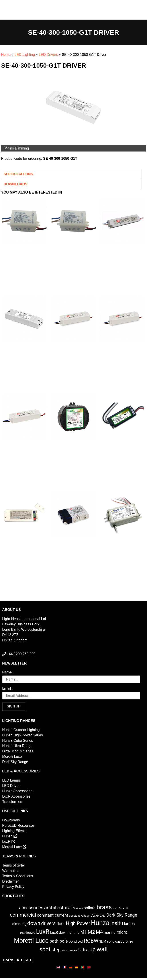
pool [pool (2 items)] (80, 941)
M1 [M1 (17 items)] (83, 932)
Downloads (11, 820)
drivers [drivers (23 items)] (48, 923)
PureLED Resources (18, 825)
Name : (7, 672)
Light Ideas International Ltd (24, 619)
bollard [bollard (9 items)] (90, 908)
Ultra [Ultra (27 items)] (83, 949)
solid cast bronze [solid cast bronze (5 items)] (120, 942)
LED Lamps (11, 780)
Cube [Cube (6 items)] (94, 915)
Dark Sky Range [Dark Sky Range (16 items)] (121, 915)
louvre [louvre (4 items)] (30, 933)
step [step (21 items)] (56, 949)
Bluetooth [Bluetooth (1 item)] (78, 908)
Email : (7, 689)
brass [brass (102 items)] (104, 907)
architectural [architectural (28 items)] (58, 907)
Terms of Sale (13, 865)
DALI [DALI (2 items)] (102, 915)
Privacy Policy (13, 887)
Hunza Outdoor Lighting (21, 730)
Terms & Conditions (17, 876)
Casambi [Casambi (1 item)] (123, 908)
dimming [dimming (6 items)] (19, 924)
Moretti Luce (12, 756)
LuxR (8, 841)
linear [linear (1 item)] (22, 933)
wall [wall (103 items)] (102, 949)
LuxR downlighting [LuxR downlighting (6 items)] (64, 932)
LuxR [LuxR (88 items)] (42, 931)
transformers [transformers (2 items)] (69, 950)
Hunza (9, 836)
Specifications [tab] (18, 174)
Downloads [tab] (15, 184)
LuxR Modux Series (17, 751)
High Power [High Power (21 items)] (78, 923)
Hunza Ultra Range (17, 746)
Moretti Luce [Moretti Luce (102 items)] (31, 940)
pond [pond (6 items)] (73, 941)
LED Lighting (24, 55)
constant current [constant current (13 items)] (52, 915)
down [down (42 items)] (33, 923)
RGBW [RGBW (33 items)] (91, 941)
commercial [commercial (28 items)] (23, 915)
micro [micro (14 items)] (121, 932)
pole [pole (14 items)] (63, 941)
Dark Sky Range (15, 762)
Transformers (12, 802)
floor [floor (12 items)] (61, 923)
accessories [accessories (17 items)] (31, 907)
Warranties (10, 871)
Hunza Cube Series (17, 740)
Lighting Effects (14, 831)
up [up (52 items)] (92, 949)
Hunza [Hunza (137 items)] (100, 923)
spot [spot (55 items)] (45, 949)
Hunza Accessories (17, 791)
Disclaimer (10, 881)
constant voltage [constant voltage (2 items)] (79, 915)
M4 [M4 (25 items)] (99, 932)
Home (6, 55)
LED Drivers (48, 55)
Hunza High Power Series (22, 735)
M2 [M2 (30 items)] (91, 932)
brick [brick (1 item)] (115, 908)
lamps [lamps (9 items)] (129, 923)
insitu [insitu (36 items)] (116, 923)
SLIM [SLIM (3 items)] (102, 941)
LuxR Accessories (16, 796)
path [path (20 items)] (54, 941)
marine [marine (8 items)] (110, 932)
